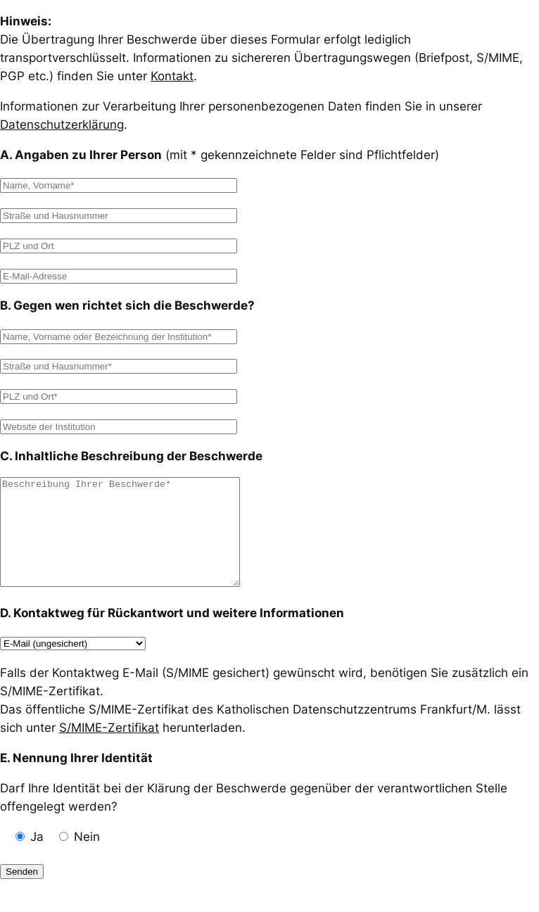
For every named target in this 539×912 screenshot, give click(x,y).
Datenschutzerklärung (62, 125)
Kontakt (172, 76)
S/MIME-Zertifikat (109, 749)
